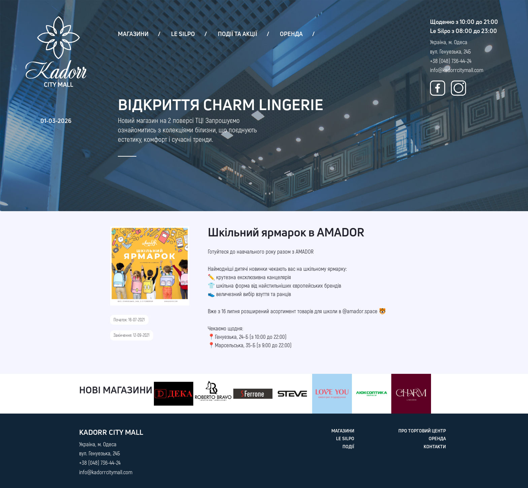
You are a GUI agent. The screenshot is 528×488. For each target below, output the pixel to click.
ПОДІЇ (348, 447)
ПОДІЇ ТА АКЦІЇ (237, 34)
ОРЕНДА (291, 34)
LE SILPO (183, 34)
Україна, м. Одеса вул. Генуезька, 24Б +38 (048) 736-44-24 (450, 51)
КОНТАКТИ (435, 447)
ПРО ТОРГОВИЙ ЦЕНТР (422, 431)
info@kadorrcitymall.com (456, 69)
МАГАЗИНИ (133, 34)
